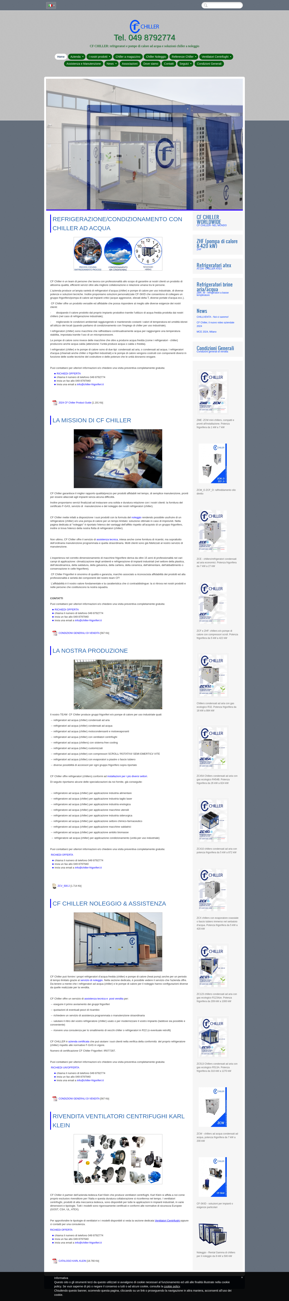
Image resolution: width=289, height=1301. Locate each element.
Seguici (186, 63)
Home (61, 56)
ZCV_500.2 (64, 885)
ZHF (199, 249)
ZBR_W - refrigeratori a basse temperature (213, 293)
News (112, 63)
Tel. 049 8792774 (144, 37)
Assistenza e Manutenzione (83, 63)
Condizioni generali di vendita (212, 351)
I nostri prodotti (99, 56)
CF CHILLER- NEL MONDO (212, 225)
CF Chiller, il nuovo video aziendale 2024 (215, 324)
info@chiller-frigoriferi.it (90, 384)
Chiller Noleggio (156, 56)
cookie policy (172, 1286)
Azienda (76, 56)
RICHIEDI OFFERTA (67, 609)
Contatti (169, 63)
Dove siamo (150, 63)
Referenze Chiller (184, 56)
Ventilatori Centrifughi (216, 56)
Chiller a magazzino (128, 56)
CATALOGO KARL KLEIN (72, 1261)
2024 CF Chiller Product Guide (75, 402)
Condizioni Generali (209, 63)
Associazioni (130, 63)
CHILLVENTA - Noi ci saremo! (213, 317)
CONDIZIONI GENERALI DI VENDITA (79, 633)
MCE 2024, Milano (207, 331)
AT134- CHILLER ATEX (209, 268)
